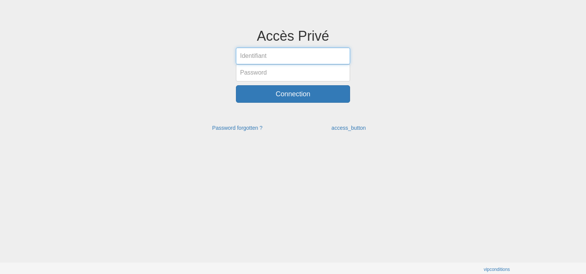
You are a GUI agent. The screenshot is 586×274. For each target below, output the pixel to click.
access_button (348, 128)
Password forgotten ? (237, 128)
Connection (292, 94)
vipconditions (497, 269)
